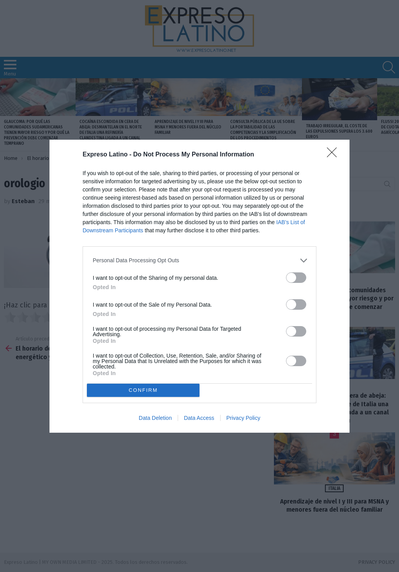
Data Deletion (155, 418)
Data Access (199, 418)
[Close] (334, 154)
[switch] (296, 277)
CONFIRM (143, 390)
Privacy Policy (243, 418)
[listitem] (199, 260)
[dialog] (199, 286)
